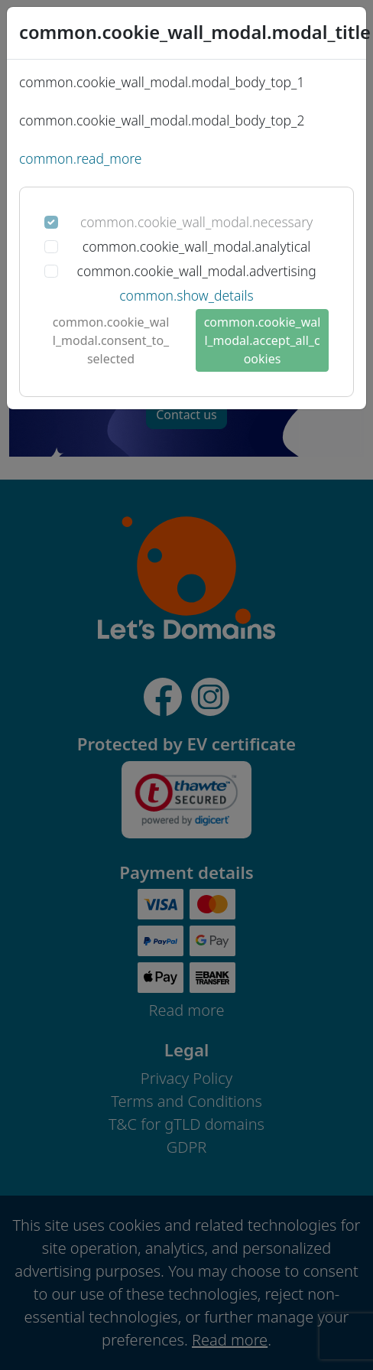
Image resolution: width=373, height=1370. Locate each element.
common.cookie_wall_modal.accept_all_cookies (262, 340)
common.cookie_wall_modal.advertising (196, 271)
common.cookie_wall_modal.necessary (196, 222)
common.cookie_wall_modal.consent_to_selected (111, 340)
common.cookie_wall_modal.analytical (197, 246)
